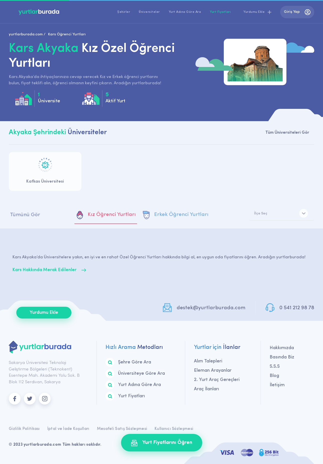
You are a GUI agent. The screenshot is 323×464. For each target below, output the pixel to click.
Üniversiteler (149, 12)
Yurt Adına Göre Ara (185, 12)
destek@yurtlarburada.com (211, 308)
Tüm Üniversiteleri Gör (287, 132)
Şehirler (123, 12)
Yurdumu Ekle (44, 312)
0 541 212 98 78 (296, 308)
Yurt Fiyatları (220, 12)
